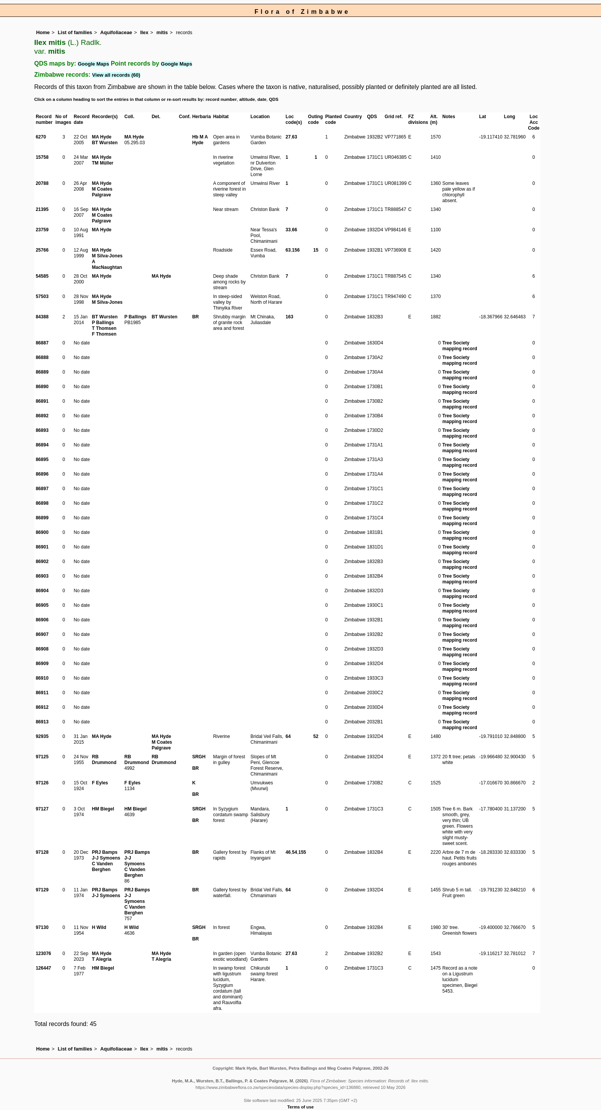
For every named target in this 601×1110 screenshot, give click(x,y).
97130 (42, 927)
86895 (42, 459)
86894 (42, 445)
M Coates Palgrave (102, 192)
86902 (42, 561)
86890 (42, 386)
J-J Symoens (106, 858)
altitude (247, 99)
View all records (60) (116, 75)
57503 (42, 296)
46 (288, 852)
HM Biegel (103, 809)
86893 (42, 430)
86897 (42, 488)
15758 (42, 157)
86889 (42, 372)
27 (288, 137)
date (262, 99)
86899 (42, 517)
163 (289, 316)
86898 (42, 503)
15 (315, 250)
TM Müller (102, 163)
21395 (42, 209)
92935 (42, 736)
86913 (42, 722)
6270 (41, 137)
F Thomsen (104, 334)
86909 (42, 663)
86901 (42, 547)
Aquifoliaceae (116, 32)
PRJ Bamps (105, 852)
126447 (43, 968)
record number (220, 99)
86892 (42, 415)
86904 (42, 590)
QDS (274, 99)
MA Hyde (102, 137)
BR (195, 316)
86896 (42, 474)
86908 (42, 649)
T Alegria (102, 959)
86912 (42, 707)
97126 (42, 783)
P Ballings (103, 322)
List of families (75, 32)
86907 (42, 634)
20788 (42, 183)
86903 (42, 576)
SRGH (198, 756)
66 (294, 229)
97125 (42, 756)
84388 (42, 316)
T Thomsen (104, 328)
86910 (42, 678)
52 (315, 736)
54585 (42, 276)
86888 (42, 357)
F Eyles (100, 783)
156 (296, 250)
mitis (162, 32)
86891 (42, 401)
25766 (42, 250)
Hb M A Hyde (199, 139)
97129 (42, 890)
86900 (42, 532)
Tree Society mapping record (459, 345)
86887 (42, 343)
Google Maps (93, 64)
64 (288, 736)
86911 (42, 692)
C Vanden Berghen (102, 866)
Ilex (144, 32)
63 (294, 137)
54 (294, 852)
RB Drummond (104, 759)
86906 (42, 620)
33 (288, 229)
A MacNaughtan (107, 264)
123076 (43, 953)
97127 (42, 809)
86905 (42, 605)
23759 (42, 229)
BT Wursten (105, 142)
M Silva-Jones (107, 256)
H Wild (99, 927)
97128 (42, 852)
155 (302, 852)
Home (43, 32)
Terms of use (300, 1107)
